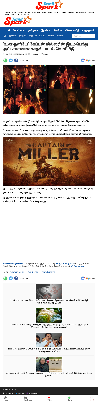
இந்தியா (45, 30)
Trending (27, 12)
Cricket (20, 12)
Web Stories (36, 12)
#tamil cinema (48, 271)
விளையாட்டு (72, 30)
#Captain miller (16, 271)
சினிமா (57, 30)
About (7, 14)
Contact (26, 14)
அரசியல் (13, 36)
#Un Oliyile (32, 271)
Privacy (13, 14)
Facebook (8, 393)
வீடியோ (50, 36)
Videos (43, 12)
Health (50, 12)
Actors (64, 12)
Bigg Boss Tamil (81, 12)
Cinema (7, 12)
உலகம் (42, 36)
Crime (14, 12)
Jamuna (35, 54)
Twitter (20, 393)
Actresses (71, 12)
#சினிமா (44, 54)
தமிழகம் (33, 30)
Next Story (92, 398)
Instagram (32, 393)
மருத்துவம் (88, 30)
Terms (19, 14)
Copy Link (24, 60)
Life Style (57, 12)
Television (91, 12)
